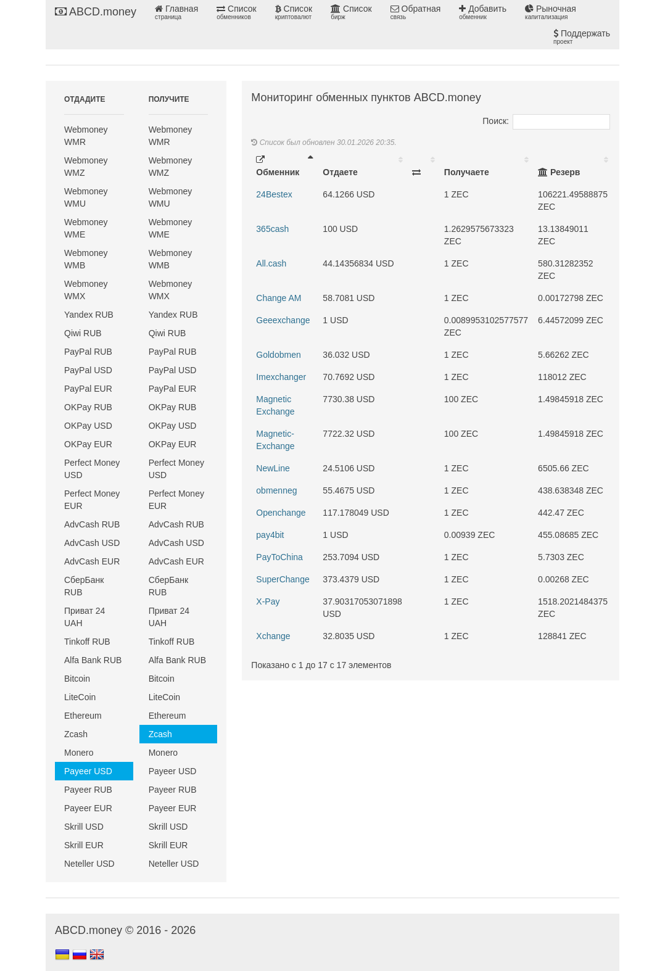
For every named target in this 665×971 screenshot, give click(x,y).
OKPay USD (88, 426)
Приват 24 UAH (84, 617)
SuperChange (282, 579)
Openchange (280, 513)
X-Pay (267, 601)
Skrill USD (84, 827)
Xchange (273, 636)
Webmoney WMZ (86, 166)
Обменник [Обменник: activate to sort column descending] (277, 166)
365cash (272, 229)
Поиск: (546, 121)
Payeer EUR (88, 808)
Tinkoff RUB (87, 642)
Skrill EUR (84, 845)
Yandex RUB (89, 315)
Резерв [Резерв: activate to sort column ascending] (559, 172)
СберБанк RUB (84, 586)
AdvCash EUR (92, 561)
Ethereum (83, 716)
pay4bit (270, 535)
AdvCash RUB (92, 524)
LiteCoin (80, 697)
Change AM (278, 298)
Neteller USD (89, 864)
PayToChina (279, 557)
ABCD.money (95, 12)
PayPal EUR (88, 389)
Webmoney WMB (86, 259)
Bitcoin (77, 679)
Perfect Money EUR (92, 500)
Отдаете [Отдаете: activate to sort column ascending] (340, 172)
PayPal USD (88, 370)
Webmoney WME (86, 228)
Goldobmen (278, 355)
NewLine (272, 468)
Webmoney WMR (86, 136)
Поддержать (581, 37)
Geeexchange (283, 320)
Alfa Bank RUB (93, 660)
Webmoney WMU (86, 197)
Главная (176, 12)
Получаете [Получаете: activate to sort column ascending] (466, 172)
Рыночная (550, 12)
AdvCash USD (92, 543)
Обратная (415, 12)
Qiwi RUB (83, 333)
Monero (78, 753)
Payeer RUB (88, 790)
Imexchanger (281, 377)
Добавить (482, 12)
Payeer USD (88, 771)
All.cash (271, 263)
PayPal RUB (88, 352)
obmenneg (276, 490)
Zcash (76, 734)
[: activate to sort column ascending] (423, 166)
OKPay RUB (88, 407)
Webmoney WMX (86, 290)
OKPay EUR (88, 444)
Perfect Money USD (92, 469)
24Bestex (274, 194)
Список (236, 12)
